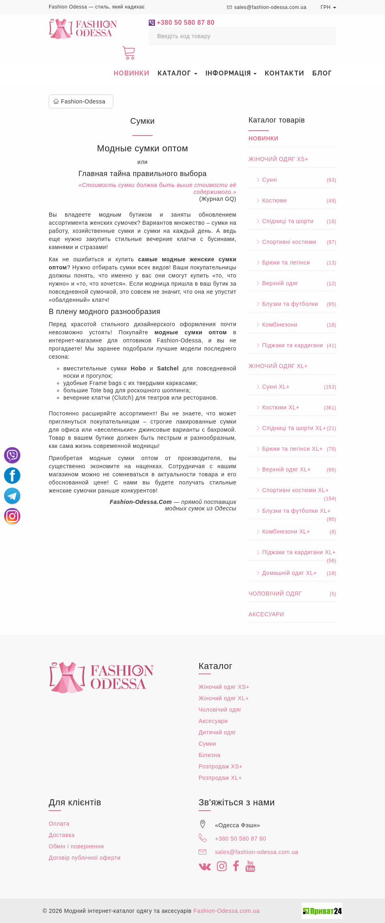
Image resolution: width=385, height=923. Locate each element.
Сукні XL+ (292, 387)
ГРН (328, 7)
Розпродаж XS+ (220, 766)
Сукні (292, 180)
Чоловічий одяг (292, 594)
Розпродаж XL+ (220, 778)
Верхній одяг (292, 283)
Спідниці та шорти (292, 221)
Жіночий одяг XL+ (278, 366)
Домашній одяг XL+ (292, 573)
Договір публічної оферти (85, 857)
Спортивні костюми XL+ (292, 490)
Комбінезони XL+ (292, 531)
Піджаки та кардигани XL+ (292, 552)
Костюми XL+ (292, 407)
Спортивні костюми (292, 242)
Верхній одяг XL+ (292, 469)
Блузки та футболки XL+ (292, 511)
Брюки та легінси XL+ (292, 449)
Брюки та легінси (292, 262)
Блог (322, 73)
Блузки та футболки (292, 304)
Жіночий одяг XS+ (278, 159)
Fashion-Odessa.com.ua (226, 911)
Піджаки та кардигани (292, 345)
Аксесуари (266, 614)
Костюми (292, 200)
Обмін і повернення (76, 846)
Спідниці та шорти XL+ (292, 428)
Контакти (284, 73)
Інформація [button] (231, 73)
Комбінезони (292, 325)
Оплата (59, 823)
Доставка (62, 835)
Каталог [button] (177, 73)
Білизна (210, 755)
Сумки (207, 743)
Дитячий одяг (217, 732)
